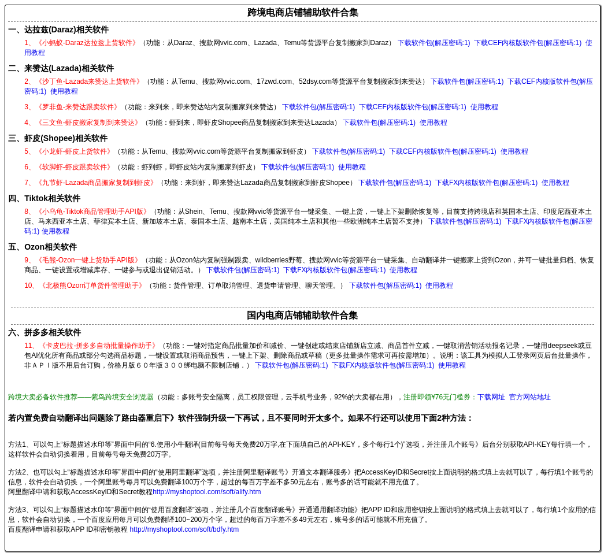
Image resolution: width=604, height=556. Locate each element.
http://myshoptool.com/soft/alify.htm (207, 492)
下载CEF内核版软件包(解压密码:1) (527, 43)
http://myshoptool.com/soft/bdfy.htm (184, 529)
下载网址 (491, 397)
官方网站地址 (530, 397)
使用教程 (64, 91)
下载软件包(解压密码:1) (434, 43)
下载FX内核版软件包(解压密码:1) (486, 183)
